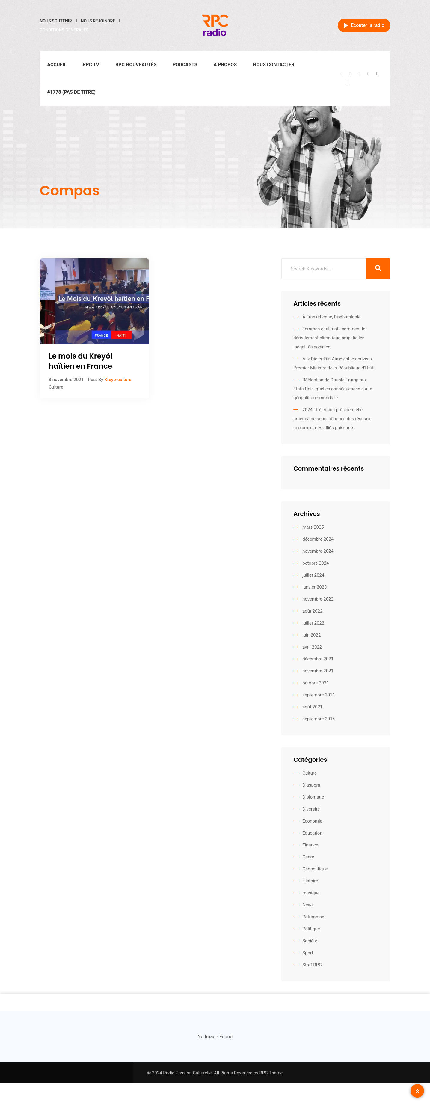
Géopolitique (315, 869)
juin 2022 (311, 635)
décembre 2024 (318, 539)
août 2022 (312, 611)
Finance (310, 845)
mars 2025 (313, 527)
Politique (311, 929)
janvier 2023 (314, 587)
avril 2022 (312, 647)
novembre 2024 (318, 551)
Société (309, 941)
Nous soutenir (56, 21)
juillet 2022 (313, 623)
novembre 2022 (318, 599)
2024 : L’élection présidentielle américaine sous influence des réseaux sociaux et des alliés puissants (332, 418)
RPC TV (91, 64)
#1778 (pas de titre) (71, 92)
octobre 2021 (315, 683)
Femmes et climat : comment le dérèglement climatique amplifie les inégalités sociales (329, 338)
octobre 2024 (315, 563)
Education (312, 833)
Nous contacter (273, 64)
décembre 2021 (318, 659)
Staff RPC (312, 965)
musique (311, 893)
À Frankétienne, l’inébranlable (331, 317)
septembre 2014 (318, 719)
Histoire (310, 881)
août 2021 (312, 707)
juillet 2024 (313, 575)
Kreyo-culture (117, 379)
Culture (56, 387)
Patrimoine (313, 917)
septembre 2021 (318, 695)
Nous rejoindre (98, 21)
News (308, 905)
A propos (225, 64)
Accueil (57, 64)
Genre (308, 857)
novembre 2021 (318, 671)
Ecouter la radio (364, 25)
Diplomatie (313, 797)
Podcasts (185, 64)
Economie (312, 821)
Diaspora (311, 785)
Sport (307, 953)
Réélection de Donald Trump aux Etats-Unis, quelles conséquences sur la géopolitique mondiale (332, 388)
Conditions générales (64, 30)
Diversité (311, 809)
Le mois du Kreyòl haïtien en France (80, 361)
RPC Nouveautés (135, 64)
